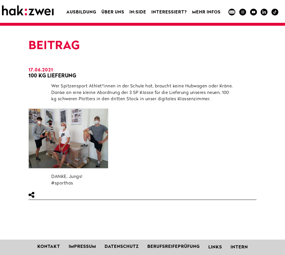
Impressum (82, 247)
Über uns (112, 12)
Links (215, 247)
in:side (137, 12)
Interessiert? (169, 12)
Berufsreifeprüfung (173, 247)
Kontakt (48, 247)
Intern (239, 247)
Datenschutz (122, 247)
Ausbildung (81, 12)
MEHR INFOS (206, 12)
